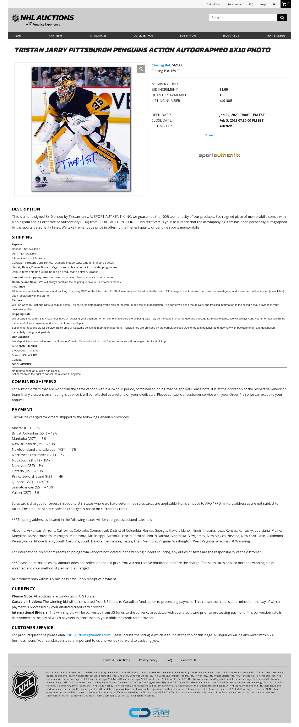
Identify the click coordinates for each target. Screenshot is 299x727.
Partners (56, 35)
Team (18, 35)
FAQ (251, 4)
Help (263, 4)
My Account (235, 4)
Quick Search (143, 35)
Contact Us (188, 660)
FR (274, 4)
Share (209, 135)
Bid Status (231, 35)
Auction (225, 126)
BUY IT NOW (188, 35)
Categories (98, 35)
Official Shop (213, 4)
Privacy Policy (148, 660)
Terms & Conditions (116, 660)
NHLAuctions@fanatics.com (88, 635)
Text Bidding (275, 35)
